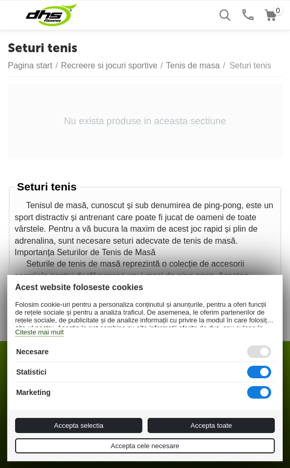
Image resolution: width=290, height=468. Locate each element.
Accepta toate (211, 425)
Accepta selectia (79, 425)
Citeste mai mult (39, 332)
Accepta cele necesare (145, 446)
